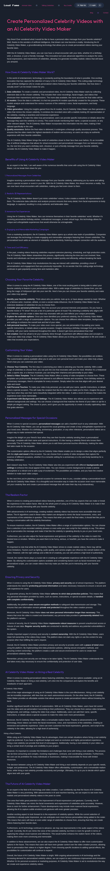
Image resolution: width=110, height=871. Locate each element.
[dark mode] (100, 5)
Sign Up (82, 5)
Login (92, 5)
